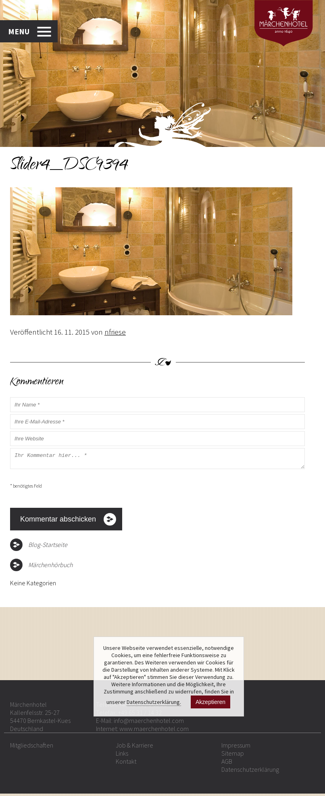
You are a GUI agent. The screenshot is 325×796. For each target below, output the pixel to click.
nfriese (115, 332)
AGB (226, 764)
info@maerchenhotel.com (149, 723)
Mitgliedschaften (31, 748)
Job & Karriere (134, 748)
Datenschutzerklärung (250, 772)
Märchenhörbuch (50, 567)
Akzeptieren (210, 702)
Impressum (235, 748)
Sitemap (232, 756)
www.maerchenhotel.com (154, 731)
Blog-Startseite (47, 547)
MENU (18, 31)
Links (122, 756)
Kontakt (126, 764)
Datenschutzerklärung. (154, 702)
